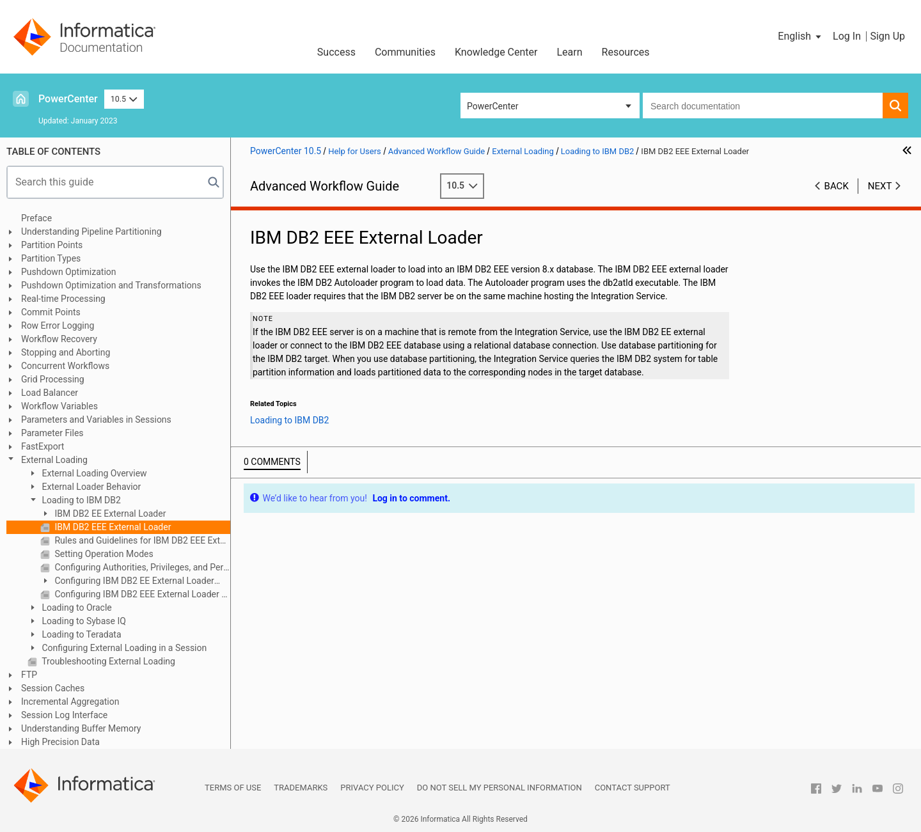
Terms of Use (233, 787)
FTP (29, 675)
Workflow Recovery (59, 339)
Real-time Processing (63, 299)
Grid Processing (52, 379)
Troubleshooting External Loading (107, 661)
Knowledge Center (496, 52)
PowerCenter (68, 99)
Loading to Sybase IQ (83, 621)
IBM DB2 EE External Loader (109, 513)
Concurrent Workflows (65, 366)
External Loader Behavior (90, 487)
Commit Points (51, 312)
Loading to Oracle (76, 607)
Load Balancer (49, 393)
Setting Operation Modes (103, 554)
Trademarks (300, 787)
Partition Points (52, 245)
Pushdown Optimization (68, 272)
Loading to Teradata (81, 634)
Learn (570, 52)
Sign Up (887, 36)
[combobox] (763, 105)
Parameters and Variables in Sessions (96, 419)
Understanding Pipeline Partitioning (91, 231)
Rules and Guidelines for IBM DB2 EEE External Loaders (141, 540)
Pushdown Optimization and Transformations (111, 285)
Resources (626, 52)
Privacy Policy (372, 787)
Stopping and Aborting (65, 352)
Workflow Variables (59, 406)
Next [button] (880, 186)
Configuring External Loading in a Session (123, 648)
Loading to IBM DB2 (80, 500)
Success (336, 52)
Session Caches (52, 688)
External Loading (54, 460)
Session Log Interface (64, 715)
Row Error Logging (57, 325)
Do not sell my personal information (499, 787)
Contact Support (632, 787)
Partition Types (51, 258)
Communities (405, 52)
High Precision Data (60, 742)
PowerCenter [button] (492, 106)
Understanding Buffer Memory (81, 728)
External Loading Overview (93, 473)
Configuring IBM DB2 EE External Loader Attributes (127, 582)
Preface (36, 218)
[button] (800, 36)
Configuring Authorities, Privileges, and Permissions (141, 567)
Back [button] (836, 186)
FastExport (42, 446)
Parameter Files (52, 433)
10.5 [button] (124, 99)
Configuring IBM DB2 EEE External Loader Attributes (141, 594)
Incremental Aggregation (70, 701)
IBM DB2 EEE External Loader (111, 527)
